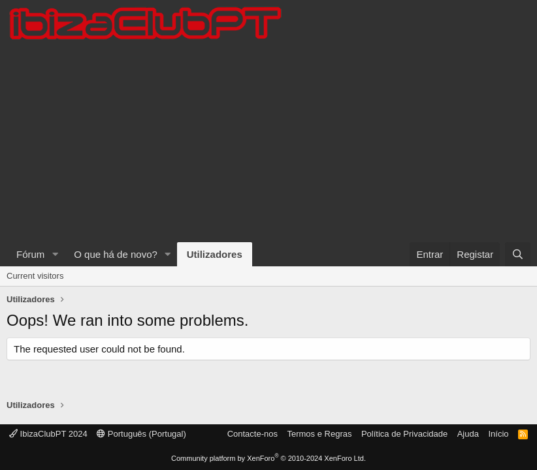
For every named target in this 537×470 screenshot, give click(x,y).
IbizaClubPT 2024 (48, 434)
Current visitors (35, 276)
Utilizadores (214, 254)
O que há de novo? (115, 254)
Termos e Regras (319, 434)
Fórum (30, 254)
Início (498, 434)
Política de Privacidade (404, 434)
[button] (55, 254)
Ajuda (468, 434)
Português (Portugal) (141, 434)
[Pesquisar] (517, 254)
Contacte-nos (252, 434)
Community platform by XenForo (268, 458)
